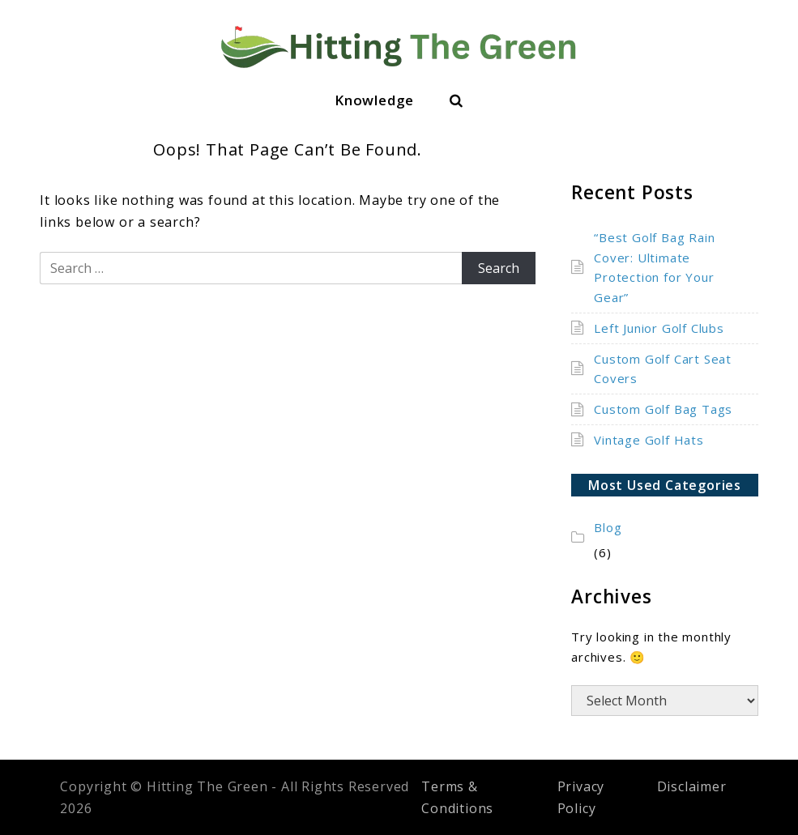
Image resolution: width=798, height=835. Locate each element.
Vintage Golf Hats (649, 440)
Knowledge (374, 100)
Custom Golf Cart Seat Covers (663, 369)
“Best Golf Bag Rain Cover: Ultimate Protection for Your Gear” (654, 267)
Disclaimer (692, 786)
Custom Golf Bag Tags (663, 409)
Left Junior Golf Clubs (659, 328)
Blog (607, 527)
